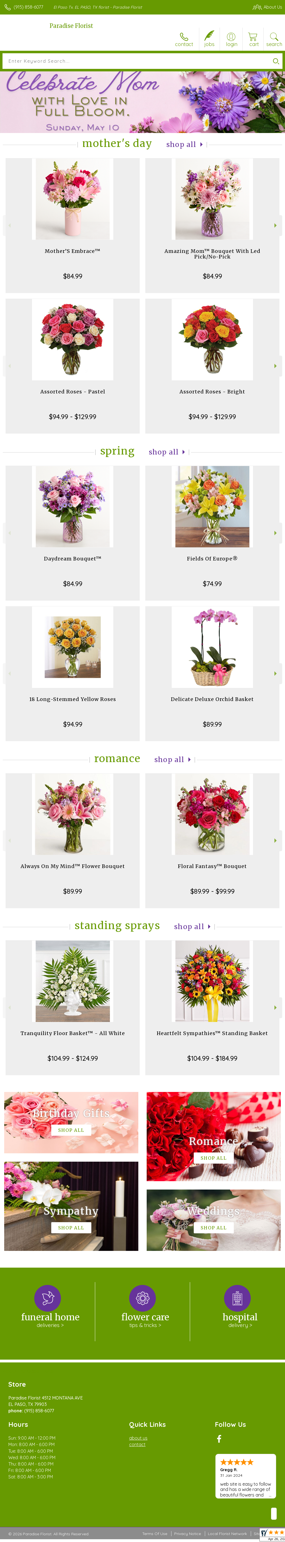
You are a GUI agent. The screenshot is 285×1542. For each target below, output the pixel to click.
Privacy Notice (187, 1533)
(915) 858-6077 (28, 7)
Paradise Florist (71, 25)
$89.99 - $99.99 (212, 891)
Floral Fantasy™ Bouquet (212, 866)
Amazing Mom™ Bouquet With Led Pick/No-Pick (212, 254)
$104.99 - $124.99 (73, 1058)
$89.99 (212, 724)
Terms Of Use (154, 1533)
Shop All (181, 144)
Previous (9, 225)
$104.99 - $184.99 (212, 1058)
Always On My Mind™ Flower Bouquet (73, 866)
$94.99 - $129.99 (72, 416)
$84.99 (72, 276)
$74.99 (212, 583)
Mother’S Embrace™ (72, 251)
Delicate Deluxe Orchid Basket (212, 699)
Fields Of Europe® (212, 558)
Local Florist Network (227, 1533)
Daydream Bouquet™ (73, 558)
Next (276, 225)
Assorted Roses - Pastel (72, 391)
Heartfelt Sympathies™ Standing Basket (212, 1033)
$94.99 (72, 724)
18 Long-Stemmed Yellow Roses (72, 699)
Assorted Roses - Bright (212, 391)
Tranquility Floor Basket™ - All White (73, 1033)
